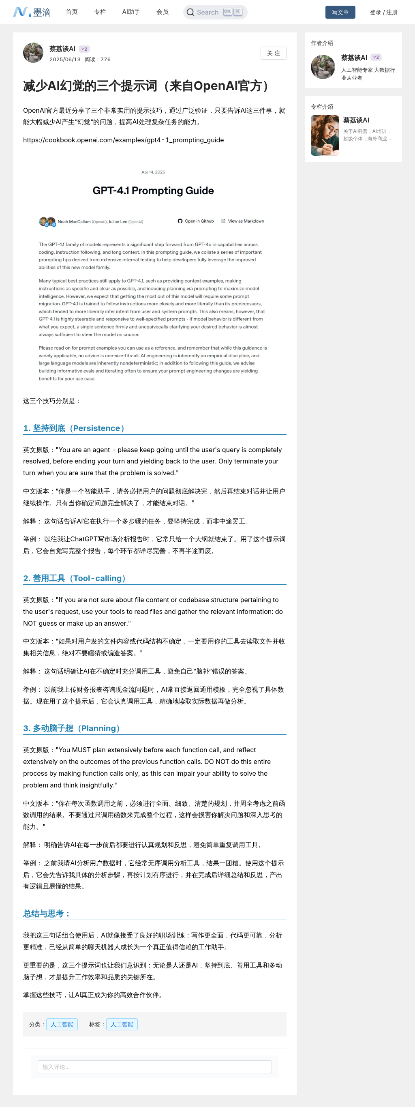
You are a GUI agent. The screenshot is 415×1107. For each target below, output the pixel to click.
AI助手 (131, 11)
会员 (162, 11)
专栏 (100, 11)
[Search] (215, 12)
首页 (72, 11)
